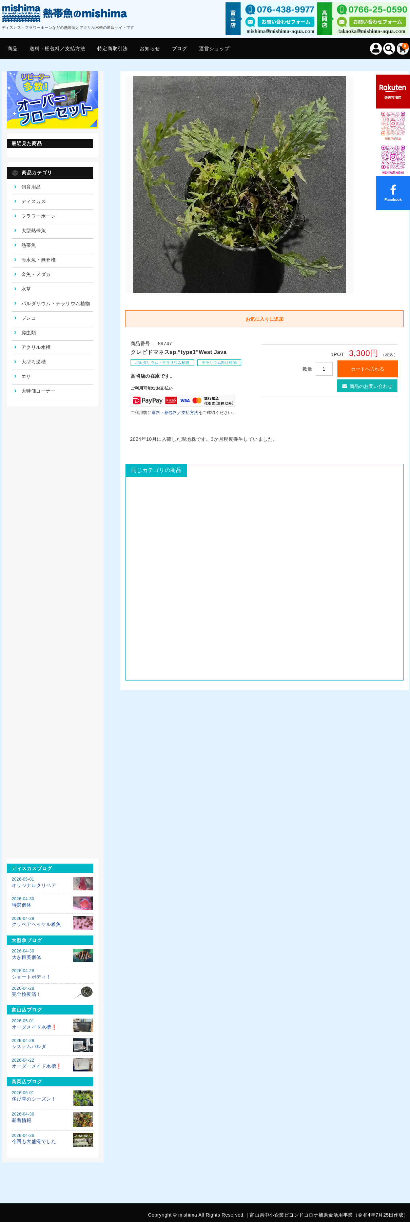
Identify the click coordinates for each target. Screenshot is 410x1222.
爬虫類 (28, 332)
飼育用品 (31, 187)
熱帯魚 (28, 245)
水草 (26, 289)
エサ (26, 376)
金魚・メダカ (36, 274)
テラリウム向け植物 (219, 362)
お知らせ (150, 48)
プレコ (28, 318)
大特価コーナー (38, 391)
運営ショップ (214, 48)
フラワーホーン (38, 216)
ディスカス (33, 201)
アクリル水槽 (36, 347)
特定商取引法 (112, 48)
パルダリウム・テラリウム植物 (162, 362)
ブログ (179, 48)
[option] (239, 184)
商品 (12, 48)
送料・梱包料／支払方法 (57, 48)
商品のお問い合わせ (367, 386)
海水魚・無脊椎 (38, 259)
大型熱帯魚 (33, 230)
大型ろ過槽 (33, 361)
